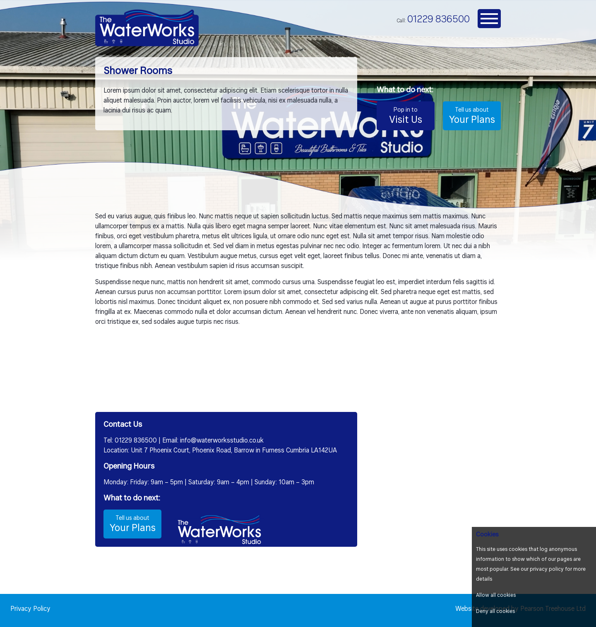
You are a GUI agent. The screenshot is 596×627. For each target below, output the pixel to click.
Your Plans (472, 115)
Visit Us (405, 115)
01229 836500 (438, 19)
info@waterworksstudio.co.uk (222, 441)
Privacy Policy (30, 609)
